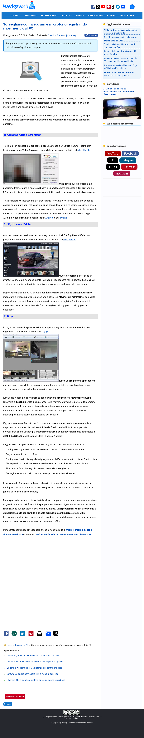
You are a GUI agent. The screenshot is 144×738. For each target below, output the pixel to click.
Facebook (130, 153)
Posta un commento (15, 696)
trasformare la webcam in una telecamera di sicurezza (63, 534)
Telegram (128, 160)
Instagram (122, 173)
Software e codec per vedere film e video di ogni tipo (32, 674)
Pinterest (129, 167)
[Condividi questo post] (91, 35)
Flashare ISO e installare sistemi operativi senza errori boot (36, 680)
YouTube (113, 153)
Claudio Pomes (56, 35)
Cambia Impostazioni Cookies (81, 723)
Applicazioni (95, 15)
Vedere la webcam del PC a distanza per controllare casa (34, 668)
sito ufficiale (83, 150)
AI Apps (111, 15)
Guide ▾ (16, 15)
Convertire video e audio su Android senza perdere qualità (35, 661)
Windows (30, 15)
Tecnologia (127, 15)
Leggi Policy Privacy (59, 723)
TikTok (113, 167)
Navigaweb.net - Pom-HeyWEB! (57, 717)
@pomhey (71, 35)
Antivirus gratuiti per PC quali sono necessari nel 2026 (33, 655)
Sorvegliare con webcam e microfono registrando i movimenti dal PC (46, 26)
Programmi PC (49, 15)
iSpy (46, 331)
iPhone (80, 15)
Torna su (8, 704)
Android (66, 15)
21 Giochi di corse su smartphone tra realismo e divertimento (118, 91)
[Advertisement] (50, 564)
